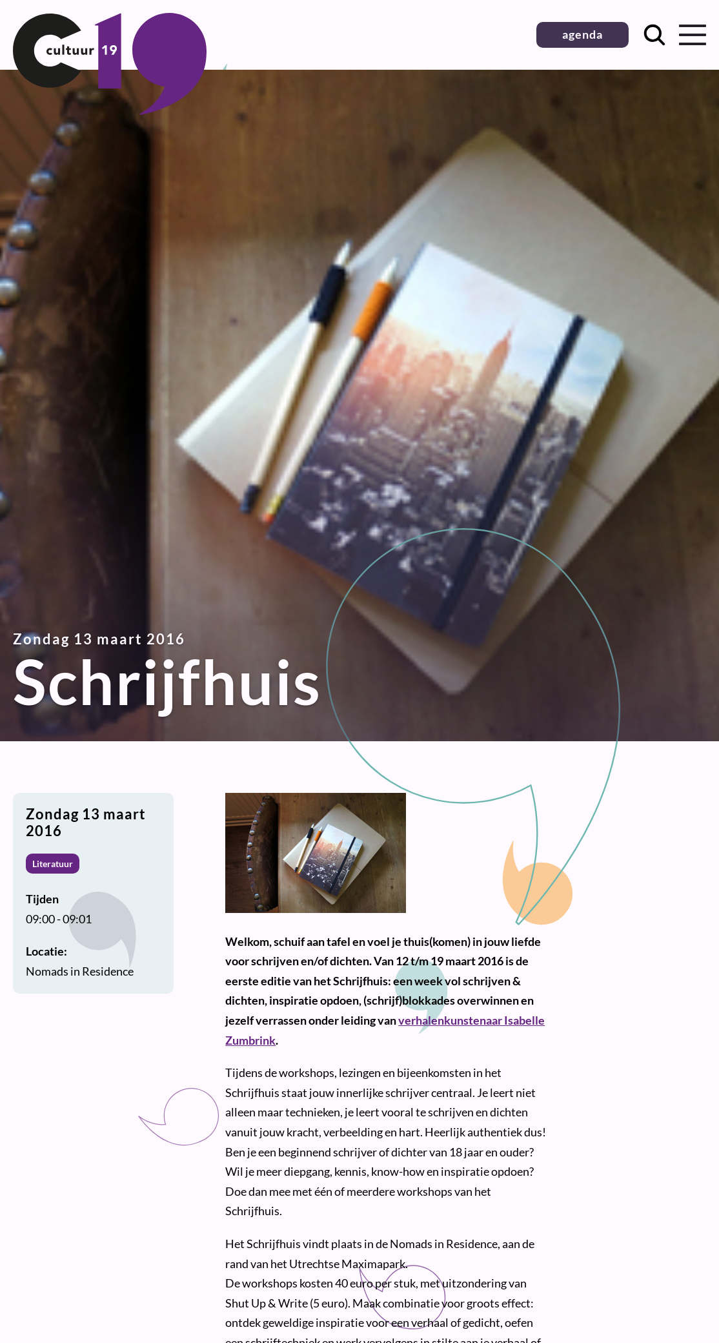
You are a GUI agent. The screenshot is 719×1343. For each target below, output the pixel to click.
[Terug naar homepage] (110, 110)
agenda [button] (582, 34)
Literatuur (52, 863)
